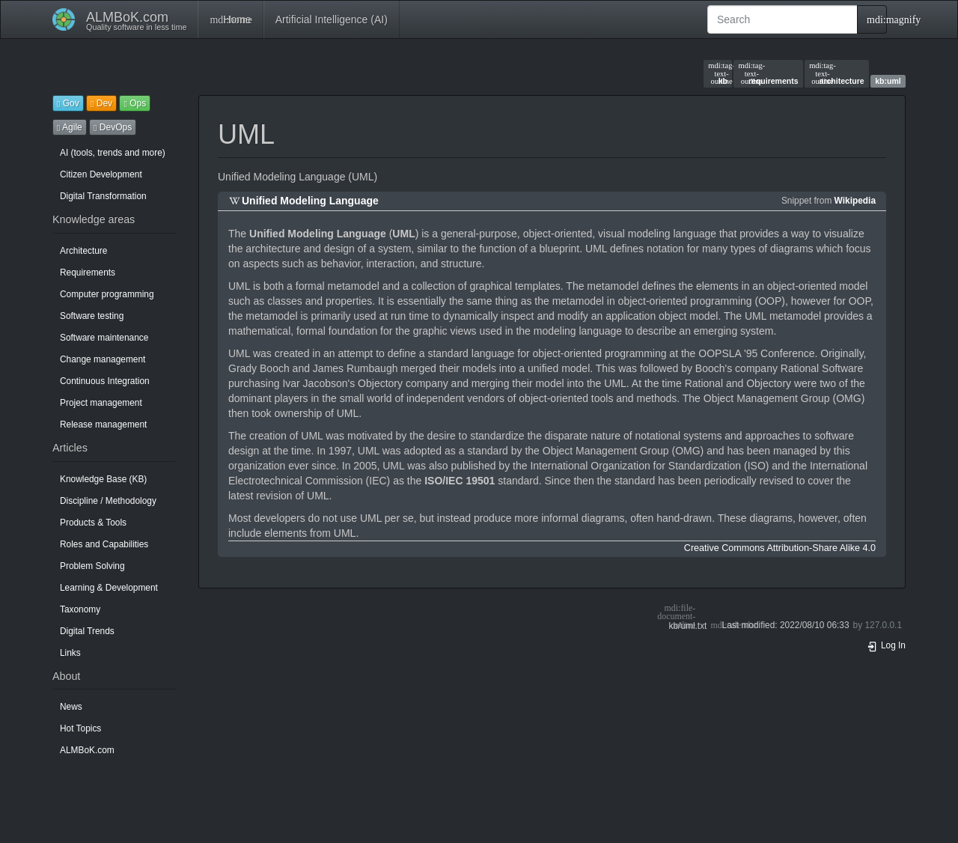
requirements (769, 73)
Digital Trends (87, 631)
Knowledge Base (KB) (103, 479)
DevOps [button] (113, 127)
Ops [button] (134, 103)
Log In (886, 645)
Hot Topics (80, 728)
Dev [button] (101, 103)
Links (70, 653)
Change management (102, 359)
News (71, 707)
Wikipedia (855, 200)
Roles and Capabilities (104, 544)
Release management (103, 424)
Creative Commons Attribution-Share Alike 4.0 (780, 548)
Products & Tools (93, 522)
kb (717, 73)
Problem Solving (92, 566)
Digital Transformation (103, 196)
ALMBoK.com (87, 750)
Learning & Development (109, 587)
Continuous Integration (105, 381)
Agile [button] (69, 127)
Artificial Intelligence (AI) (331, 19)
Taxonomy (80, 609)
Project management (101, 403)
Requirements (87, 272)
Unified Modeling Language (310, 201)
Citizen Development (101, 174)
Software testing (91, 316)
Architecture (83, 251)
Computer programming (107, 294)
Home (230, 19)
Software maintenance (104, 337)
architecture (836, 73)
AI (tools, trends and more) (112, 152)
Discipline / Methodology (108, 501)
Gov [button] (68, 103)
